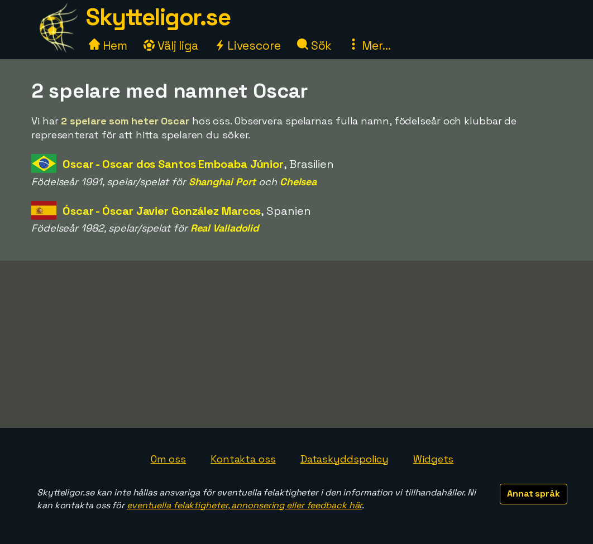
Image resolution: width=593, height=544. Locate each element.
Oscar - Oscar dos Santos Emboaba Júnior (173, 164)
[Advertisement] (296, 344)
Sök (314, 45)
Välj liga (171, 45)
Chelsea (298, 181)
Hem (108, 45)
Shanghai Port (222, 181)
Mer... (369, 45)
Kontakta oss (243, 458)
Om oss (168, 458)
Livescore (247, 45)
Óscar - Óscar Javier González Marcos (162, 211)
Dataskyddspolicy (344, 458)
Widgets (433, 458)
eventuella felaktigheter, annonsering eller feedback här (244, 505)
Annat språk (533, 493)
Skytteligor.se (158, 17)
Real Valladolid (224, 228)
